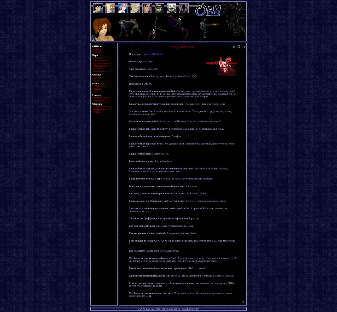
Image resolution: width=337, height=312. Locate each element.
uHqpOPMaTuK (155, 54)
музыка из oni (101, 63)
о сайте (97, 51)
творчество (100, 86)
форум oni (99, 109)
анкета (97, 88)
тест (96, 91)
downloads (99, 71)
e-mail (97, 111)
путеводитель (101, 60)
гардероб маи (101, 65)
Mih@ (187, 308)
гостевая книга (102, 106)
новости (98, 49)
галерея (98, 68)
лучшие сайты (101, 97)
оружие (98, 77)
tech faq (98, 58)
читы (96, 80)
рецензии (99, 100)
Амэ (153, 308)
